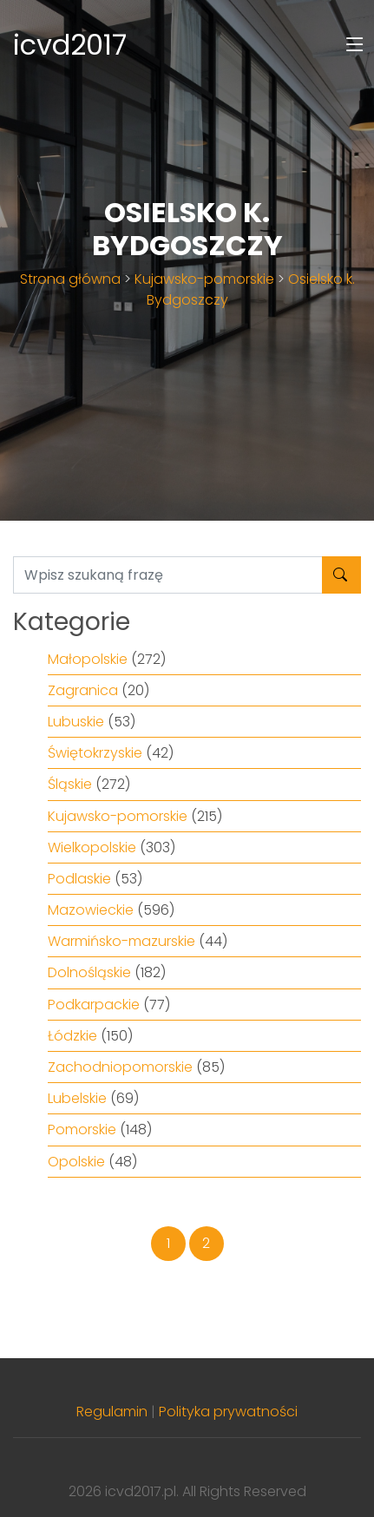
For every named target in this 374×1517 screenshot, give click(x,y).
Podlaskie (79, 879)
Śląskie (70, 784)
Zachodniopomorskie (120, 1067)
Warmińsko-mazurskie (121, 941)
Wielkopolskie (92, 847)
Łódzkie (72, 1036)
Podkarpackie (94, 1005)
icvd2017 (70, 44)
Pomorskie (82, 1129)
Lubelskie (77, 1098)
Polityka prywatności (228, 1412)
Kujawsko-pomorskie (204, 279)
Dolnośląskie (89, 972)
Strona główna (70, 279)
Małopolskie (88, 659)
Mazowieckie (91, 910)
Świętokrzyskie (95, 753)
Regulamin (112, 1412)
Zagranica (83, 690)
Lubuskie (76, 722)
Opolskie (76, 1162)
